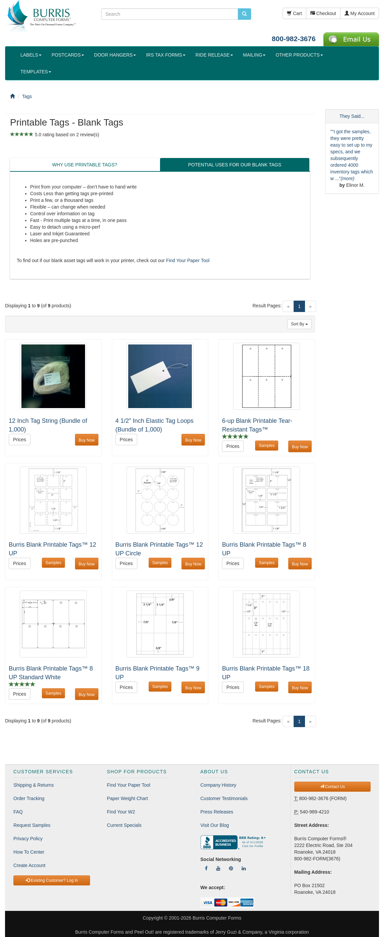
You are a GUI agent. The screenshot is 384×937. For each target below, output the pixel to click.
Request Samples (32, 825)
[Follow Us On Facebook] (206, 868)
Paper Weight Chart (127, 798)
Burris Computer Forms (217, 918)
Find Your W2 (121, 811)
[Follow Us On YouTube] (218, 868)
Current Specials (124, 825)
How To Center (28, 852)
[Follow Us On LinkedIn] (243, 868)
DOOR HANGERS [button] (115, 55)
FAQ (18, 811)
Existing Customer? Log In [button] (52, 880)
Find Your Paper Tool (188, 260)
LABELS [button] (31, 55)
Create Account (29, 865)
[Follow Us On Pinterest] (231, 868)
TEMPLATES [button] (35, 71)
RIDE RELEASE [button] (214, 55)
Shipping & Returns (33, 785)
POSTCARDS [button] (68, 55)
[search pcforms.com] (244, 14)
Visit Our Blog (215, 825)
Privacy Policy (28, 838)
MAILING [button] (254, 55)
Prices (19, 439)
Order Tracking (29, 798)
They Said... (352, 116)
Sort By (299, 324)
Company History (218, 785)
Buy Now (87, 440)
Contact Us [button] (332, 786)
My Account (359, 13)
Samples (267, 445)
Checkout (323, 13)
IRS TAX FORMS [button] (165, 55)
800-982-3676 (294, 39)
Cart (294, 13)
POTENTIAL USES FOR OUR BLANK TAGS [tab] (234, 164)
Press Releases (217, 811)
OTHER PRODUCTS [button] (299, 55)
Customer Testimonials (224, 798)
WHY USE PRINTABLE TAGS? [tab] (84, 164)
